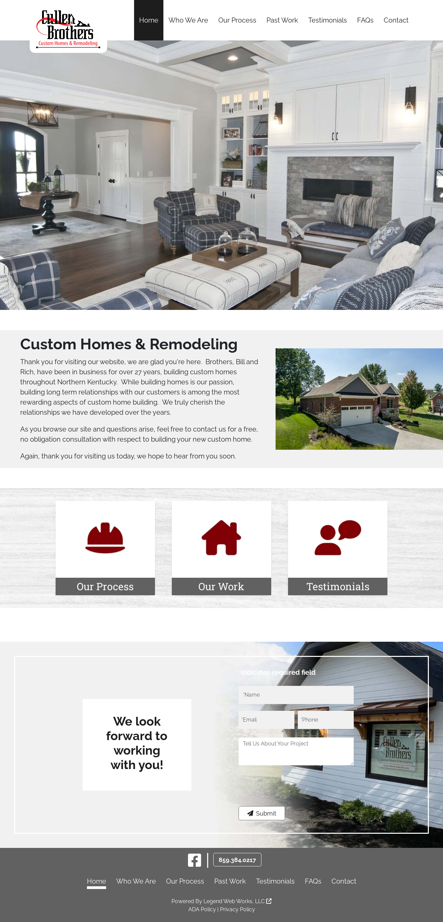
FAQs (365, 20)
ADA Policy (202, 909)
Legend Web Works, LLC (237, 901)
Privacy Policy (237, 909)
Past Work (282, 20)
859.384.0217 (237, 859)
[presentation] (290, 789)
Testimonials (327, 20)
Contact (396, 20)
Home (148, 20)
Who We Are (188, 20)
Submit (261, 813)
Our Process (237, 20)
